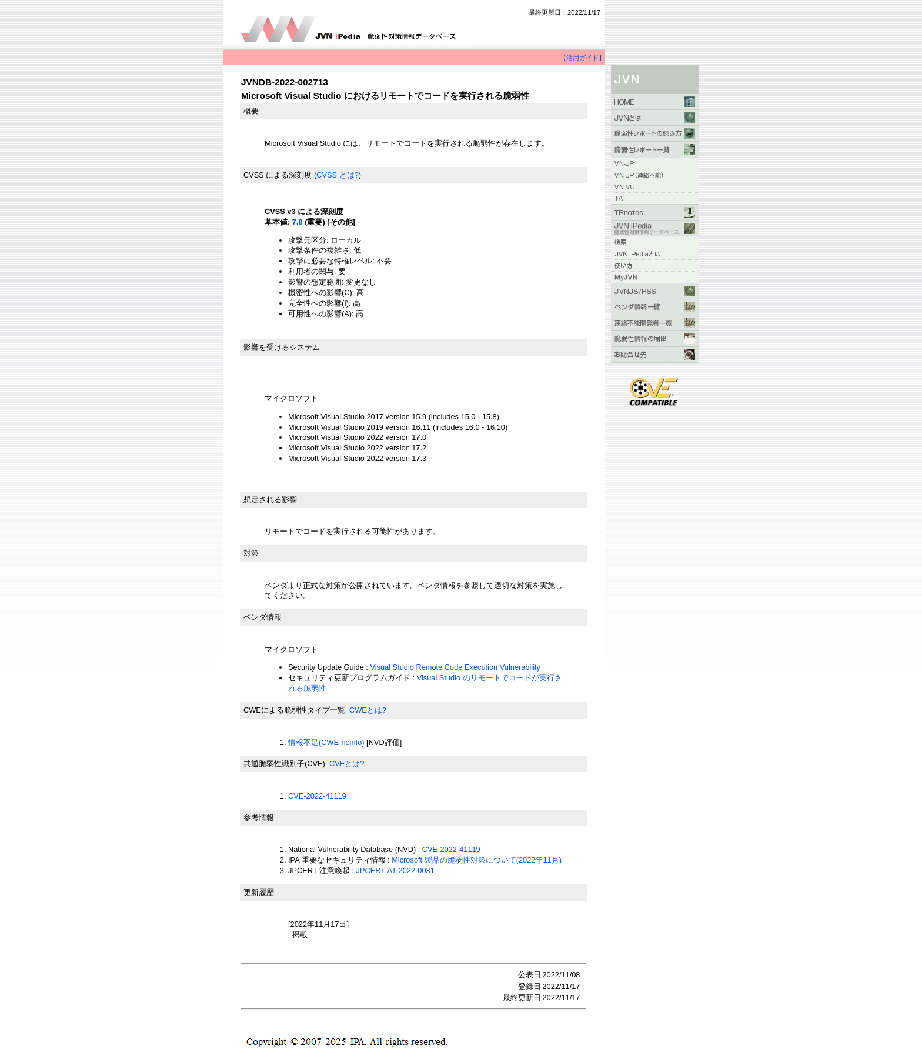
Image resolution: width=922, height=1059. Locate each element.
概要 (251, 110)
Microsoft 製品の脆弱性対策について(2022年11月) (477, 860)
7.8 (297, 222)
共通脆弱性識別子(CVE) (284, 763)
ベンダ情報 (262, 617)
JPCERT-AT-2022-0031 (395, 870)
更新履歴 (258, 892)
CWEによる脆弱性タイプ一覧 (294, 710)
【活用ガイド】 (582, 57)
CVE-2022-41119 (317, 795)
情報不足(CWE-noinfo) (326, 742)
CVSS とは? (337, 175)
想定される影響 (270, 499)
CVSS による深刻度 (277, 175)
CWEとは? (367, 710)
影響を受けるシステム (281, 347)
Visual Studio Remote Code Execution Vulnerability (455, 667)
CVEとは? (346, 763)
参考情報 (258, 817)
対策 (251, 553)
